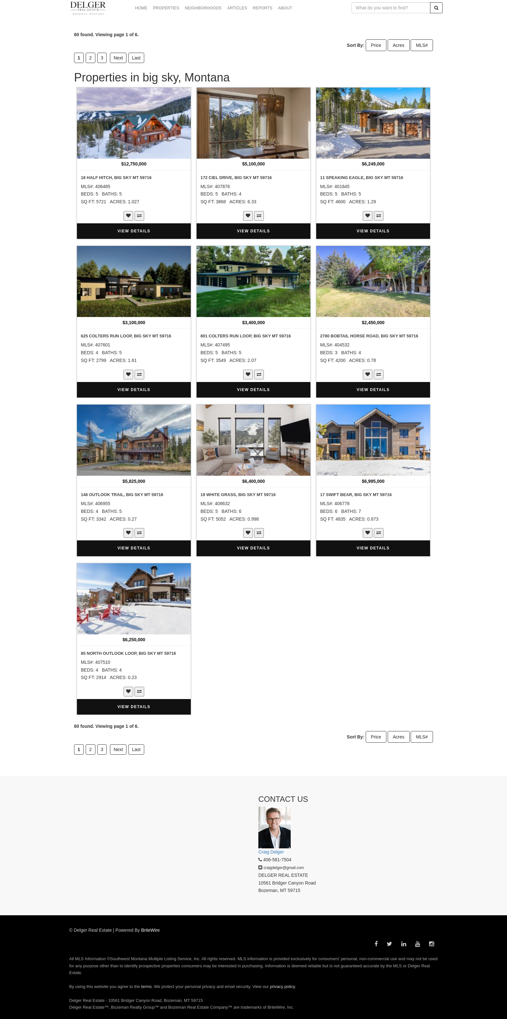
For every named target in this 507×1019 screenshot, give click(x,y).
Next (118, 57)
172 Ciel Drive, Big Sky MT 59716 (236, 177)
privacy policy (282, 986)
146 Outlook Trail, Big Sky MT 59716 (122, 494)
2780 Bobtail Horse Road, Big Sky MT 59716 (369, 336)
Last (136, 57)
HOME (141, 8)
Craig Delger (271, 851)
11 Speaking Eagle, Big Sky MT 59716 (361, 177)
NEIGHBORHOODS (203, 8)
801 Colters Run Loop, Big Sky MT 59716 (245, 336)
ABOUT (285, 8)
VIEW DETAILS (133, 231)
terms (146, 986)
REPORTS (263, 8)
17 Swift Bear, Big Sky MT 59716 (356, 494)
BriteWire (150, 930)
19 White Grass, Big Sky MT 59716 (237, 494)
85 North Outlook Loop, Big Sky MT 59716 (128, 653)
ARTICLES (237, 8)
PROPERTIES (166, 8)
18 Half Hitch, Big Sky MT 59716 (116, 177)
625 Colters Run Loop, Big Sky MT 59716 (126, 336)
